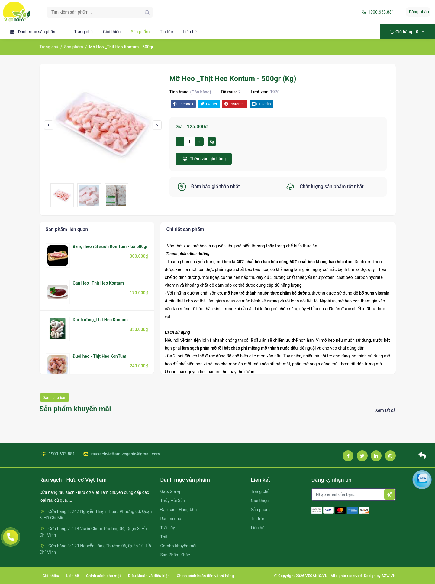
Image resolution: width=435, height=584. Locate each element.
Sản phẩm (140, 31)
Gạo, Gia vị (170, 491)
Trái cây (167, 527)
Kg (212, 141)
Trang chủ (83, 31)
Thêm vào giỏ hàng (204, 158)
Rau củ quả (170, 518)
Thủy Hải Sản (172, 500)
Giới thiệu (112, 31)
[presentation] (48, 124)
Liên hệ (190, 31)
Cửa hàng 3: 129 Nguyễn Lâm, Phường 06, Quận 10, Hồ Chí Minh (95, 549)
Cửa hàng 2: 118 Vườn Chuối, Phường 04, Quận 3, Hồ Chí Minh (93, 531)
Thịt (164, 536)
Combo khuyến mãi (178, 545)
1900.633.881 (377, 12)
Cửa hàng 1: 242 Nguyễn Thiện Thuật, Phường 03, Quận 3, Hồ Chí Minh (96, 514)
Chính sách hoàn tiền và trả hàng (205, 575)
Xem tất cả (385, 410)
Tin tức (166, 31)
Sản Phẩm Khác (175, 555)
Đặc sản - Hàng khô (178, 509)
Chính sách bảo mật (103, 575)
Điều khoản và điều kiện (149, 575)
